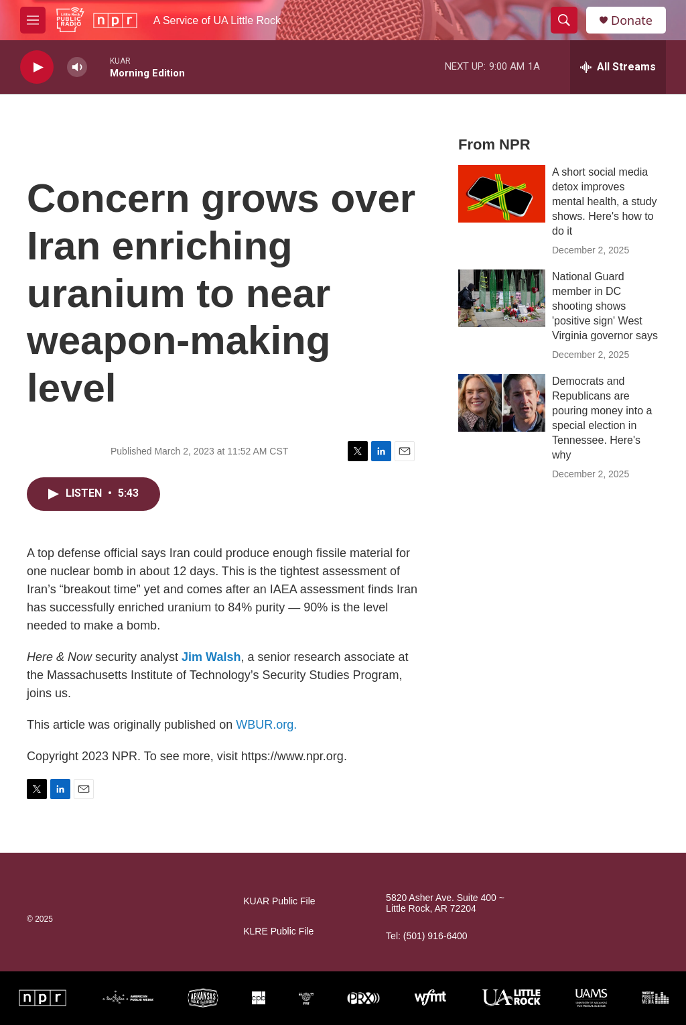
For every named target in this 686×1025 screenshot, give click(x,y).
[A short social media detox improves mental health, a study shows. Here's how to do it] (501, 194)
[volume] (77, 67)
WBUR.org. (266, 724)
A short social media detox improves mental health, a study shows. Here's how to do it (604, 201)
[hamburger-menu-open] (33, 20)
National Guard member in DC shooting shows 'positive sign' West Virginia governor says (605, 306)
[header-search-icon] (564, 20)
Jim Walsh (211, 657)
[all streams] (618, 67)
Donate (632, 20)
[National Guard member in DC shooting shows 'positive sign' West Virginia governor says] (501, 298)
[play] (37, 67)
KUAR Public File (279, 901)
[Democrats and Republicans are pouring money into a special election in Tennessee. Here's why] (501, 403)
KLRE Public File (278, 931)
